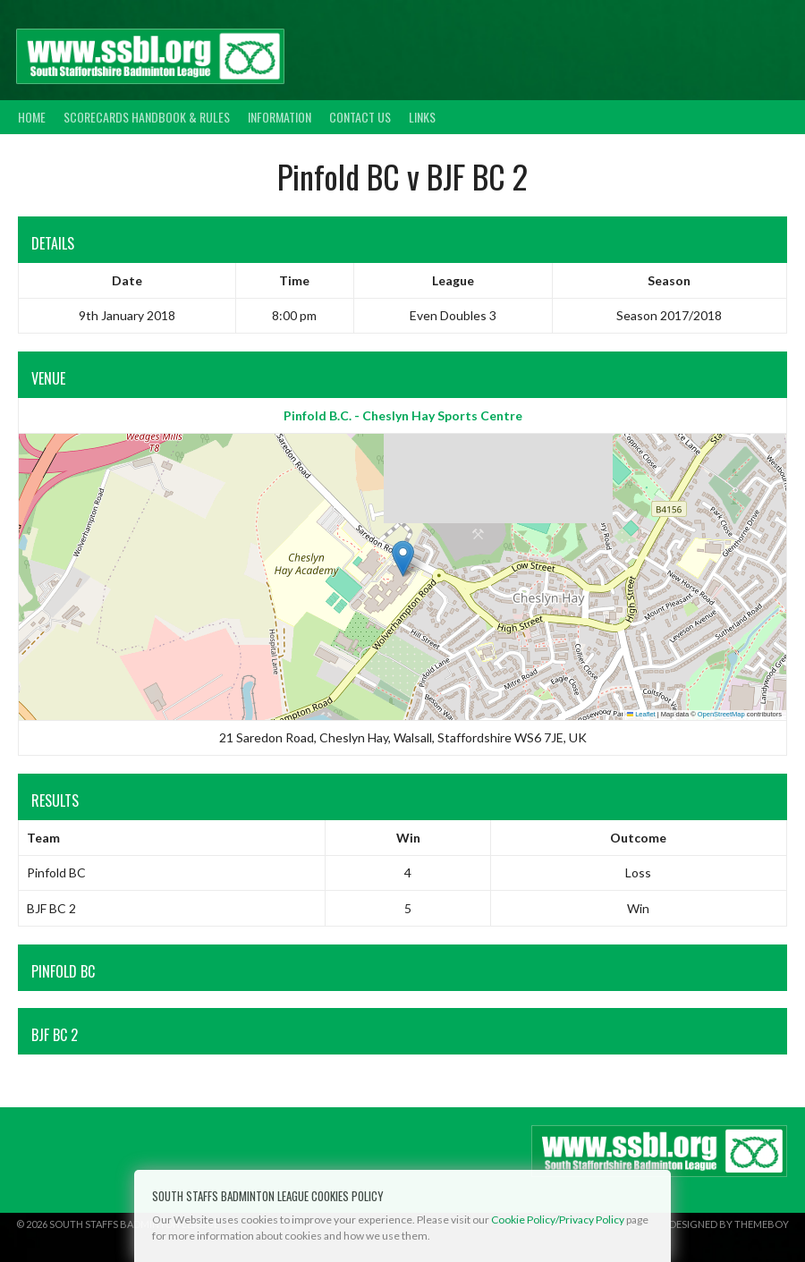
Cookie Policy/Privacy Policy (557, 1219)
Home (32, 116)
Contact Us (360, 116)
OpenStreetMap (721, 714)
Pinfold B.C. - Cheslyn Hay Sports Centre (403, 415)
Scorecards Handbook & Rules (147, 116)
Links (422, 116)
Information (279, 116)
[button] (403, 558)
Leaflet (641, 714)
